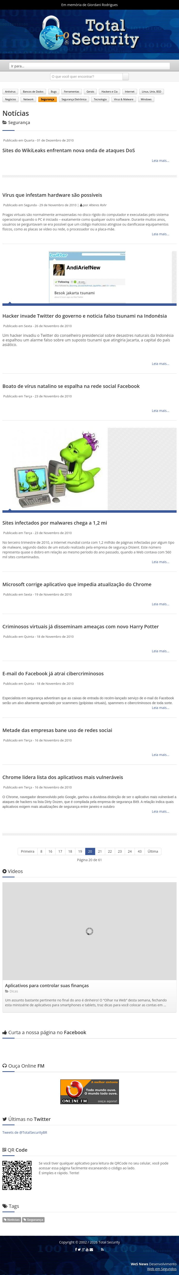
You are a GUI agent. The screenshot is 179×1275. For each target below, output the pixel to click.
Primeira (27, 851)
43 (140, 851)
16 (50, 851)
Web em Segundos (162, 1269)
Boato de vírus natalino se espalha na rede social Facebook (71, 386)
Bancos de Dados (33, 91)
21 (100, 851)
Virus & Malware (123, 99)
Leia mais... (160, 160)
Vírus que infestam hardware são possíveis (52, 195)
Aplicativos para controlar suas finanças (47, 985)
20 (90, 851)
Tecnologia (100, 99)
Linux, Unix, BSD (151, 91)
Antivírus (10, 91)
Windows (146, 99)
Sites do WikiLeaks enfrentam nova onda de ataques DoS (68, 150)
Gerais (90, 91)
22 (110, 851)
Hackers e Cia (109, 91)
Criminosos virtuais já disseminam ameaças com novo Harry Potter (80, 626)
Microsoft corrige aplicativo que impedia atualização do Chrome (76, 584)
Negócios (10, 99)
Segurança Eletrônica (74, 99)
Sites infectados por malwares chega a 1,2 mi (54, 522)
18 (70, 851)
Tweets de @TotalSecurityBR (24, 1132)
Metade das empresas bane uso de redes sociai (57, 730)
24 (130, 851)
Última (153, 851)
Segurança (47, 99)
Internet (129, 91)
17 (60, 851)
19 (80, 851)
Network (28, 99)
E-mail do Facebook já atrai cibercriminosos (53, 673)
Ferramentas (71, 91)
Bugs (54, 91)
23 (120, 851)
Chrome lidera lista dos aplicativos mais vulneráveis (62, 777)
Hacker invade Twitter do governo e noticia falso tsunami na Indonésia (84, 316)
